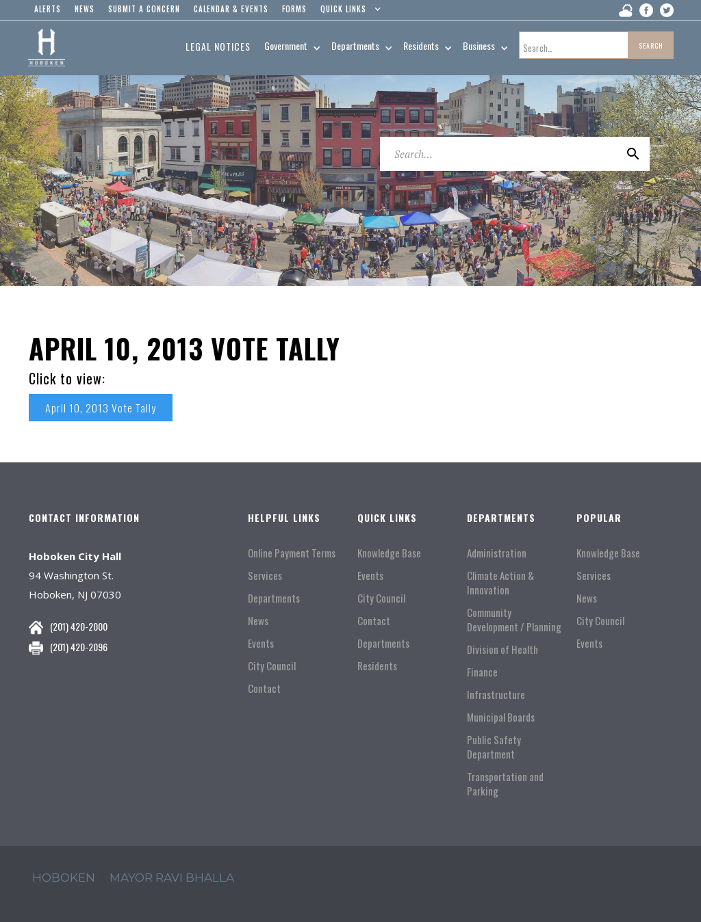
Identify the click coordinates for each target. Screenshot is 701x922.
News (258, 621)
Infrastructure (496, 694)
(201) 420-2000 (78, 626)
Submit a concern (144, 8)
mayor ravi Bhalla (172, 877)
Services (265, 575)
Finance (482, 672)
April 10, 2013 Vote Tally (101, 407)
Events (261, 643)
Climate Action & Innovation (500, 582)
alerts (47, 8)
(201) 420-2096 (78, 647)
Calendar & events (231, 8)
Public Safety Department (494, 747)
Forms (294, 8)
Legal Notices (218, 46)
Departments (274, 598)
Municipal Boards (501, 717)
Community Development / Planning (514, 619)
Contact (264, 688)
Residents (377, 666)
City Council (272, 666)
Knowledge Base (389, 553)
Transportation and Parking (505, 783)
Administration (496, 553)
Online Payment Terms (291, 553)
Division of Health (502, 649)
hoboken (63, 877)
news (84, 8)
